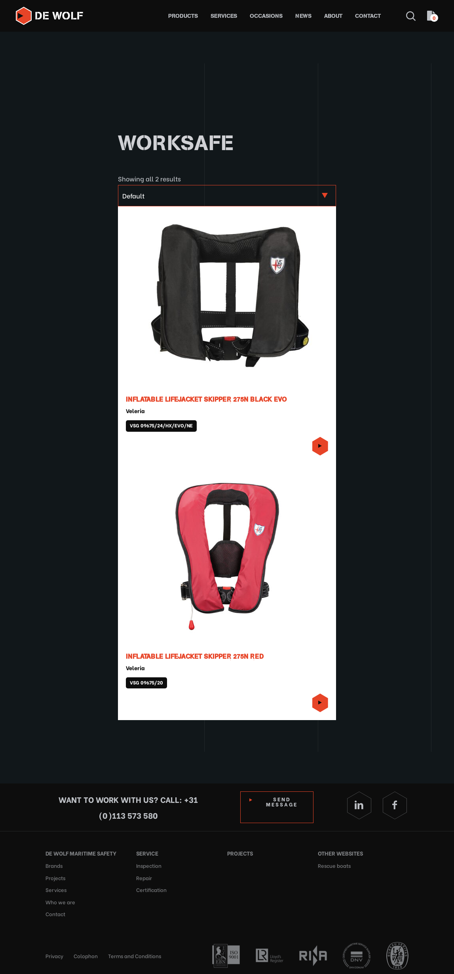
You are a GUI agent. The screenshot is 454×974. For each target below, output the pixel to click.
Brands (54, 865)
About (333, 16)
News (303, 16)
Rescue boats (334, 865)
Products (183, 16)
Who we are (60, 900)
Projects (55, 877)
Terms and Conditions (134, 954)
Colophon (86, 954)
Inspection (148, 865)
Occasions (266, 16)
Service (147, 853)
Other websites (340, 853)
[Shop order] (227, 195)
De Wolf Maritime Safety (81, 853)
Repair (144, 877)
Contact (368, 16)
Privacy (54, 954)
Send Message (282, 801)
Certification (151, 888)
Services (224, 16)
